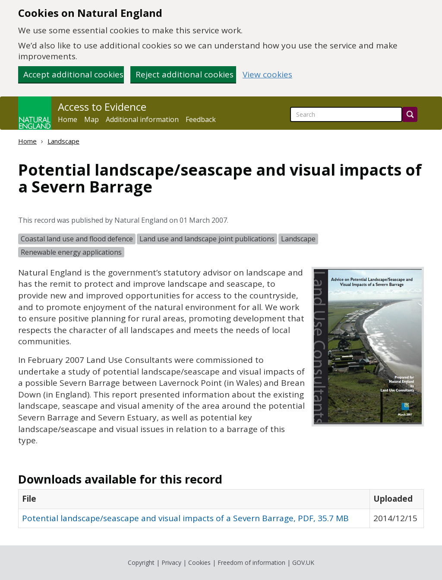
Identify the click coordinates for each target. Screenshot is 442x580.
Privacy (171, 562)
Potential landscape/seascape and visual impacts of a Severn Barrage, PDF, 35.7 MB (185, 518)
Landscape (63, 141)
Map (91, 119)
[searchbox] (346, 114)
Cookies (199, 562)
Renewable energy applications (71, 252)
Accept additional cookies (73, 74)
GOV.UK (303, 562)
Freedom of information (251, 562)
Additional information (142, 119)
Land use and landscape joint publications (207, 239)
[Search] (409, 114)
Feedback (201, 119)
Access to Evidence (102, 107)
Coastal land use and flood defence (77, 239)
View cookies (267, 74)
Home (67, 119)
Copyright (141, 562)
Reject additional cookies (185, 74)
